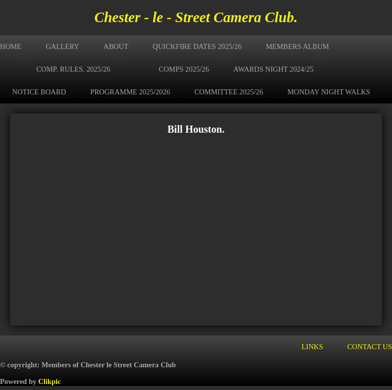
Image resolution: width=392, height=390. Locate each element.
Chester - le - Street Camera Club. (196, 17)
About (116, 46)
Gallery (62, 46)
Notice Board (39, 92)
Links (312, 347)
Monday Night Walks (328, 92)
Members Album (297, 46)
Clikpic (49, 381)
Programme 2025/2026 (130, 92)
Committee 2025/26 (228, 92)
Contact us (369, 347)
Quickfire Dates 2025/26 (197, 46)
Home (10, 46)
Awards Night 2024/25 (273, 69)
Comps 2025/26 (184, 69)
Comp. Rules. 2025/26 (73, 69)
